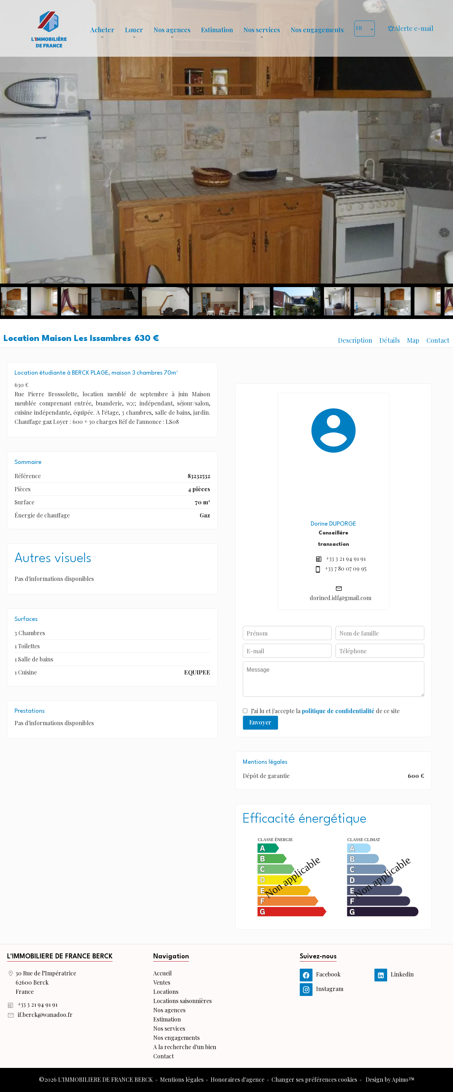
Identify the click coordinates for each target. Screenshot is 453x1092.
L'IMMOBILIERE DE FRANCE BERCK (60, 956)
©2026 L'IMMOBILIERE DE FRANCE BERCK (96, 1079)
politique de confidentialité (338, 711)
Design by (389, 1079)
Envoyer (260, 722)
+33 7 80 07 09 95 (346, 568)
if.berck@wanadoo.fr (45, 1014)
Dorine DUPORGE (333, 524)
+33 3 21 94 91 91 (346, 558)
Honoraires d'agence (237, 1079)
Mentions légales (181, 1079)
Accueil (48, 28)
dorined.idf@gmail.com (340, 597)
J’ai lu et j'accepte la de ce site (325, 711)
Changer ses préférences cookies (314, 1079)
